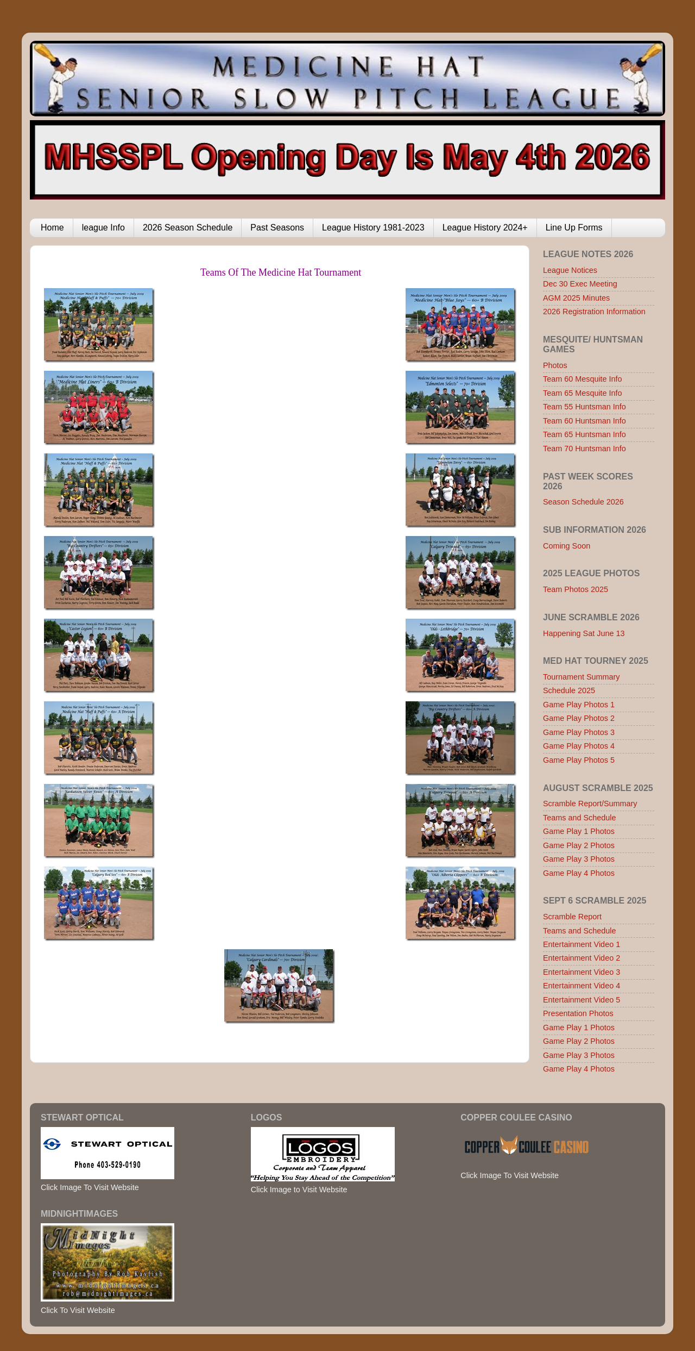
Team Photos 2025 (575, 589)
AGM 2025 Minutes (576, 298)
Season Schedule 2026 (583, 501)
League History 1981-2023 (373, 227)
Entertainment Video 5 (581, 999)
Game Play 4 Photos (579, 873)
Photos (555, 365)
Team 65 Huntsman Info (584, 434)
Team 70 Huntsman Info (584, 448)
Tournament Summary (581, 677)
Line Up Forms (574, 227)
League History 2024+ (485, 227)
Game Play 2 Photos (579, 845)
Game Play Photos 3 (579, 732)
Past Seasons (277, 227)
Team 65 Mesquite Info (582, 393)
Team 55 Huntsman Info (584, 406)
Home (52, 227)
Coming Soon (566, 545)
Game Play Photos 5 (579, 760)
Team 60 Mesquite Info (582, 379)
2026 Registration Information (594, 311)
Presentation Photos (578, 1013)
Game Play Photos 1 (579, 704)
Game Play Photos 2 (579, 718)
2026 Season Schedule (187, 227)
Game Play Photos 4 (579, 746)
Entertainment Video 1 (581, 944)
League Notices (570, 270)
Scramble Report (572, 916)
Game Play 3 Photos (579, 859)
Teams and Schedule (579, 817)
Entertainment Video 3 (581, 972)
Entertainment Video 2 (581, 958)
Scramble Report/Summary (590, 803)
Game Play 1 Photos (579, 831)
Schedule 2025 (569, 690)
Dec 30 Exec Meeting (580, 283)
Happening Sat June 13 (583, 633)
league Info (103, 227)
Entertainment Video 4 (581, 985)
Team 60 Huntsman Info (584, 420)
